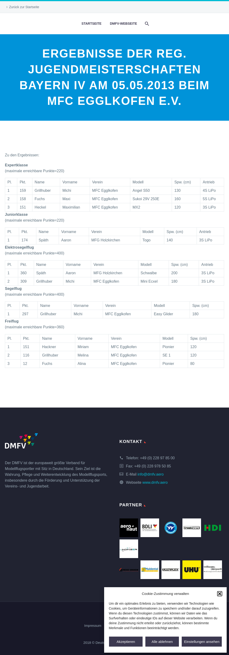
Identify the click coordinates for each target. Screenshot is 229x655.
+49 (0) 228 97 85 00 (157, 458)
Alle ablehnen (162, 642)
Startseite (92, 23)
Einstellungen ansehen (201, 642)
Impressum (92, 626)
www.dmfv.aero (154, 482)
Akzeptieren (125, 642)
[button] (219, 593)
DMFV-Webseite (123, 23)
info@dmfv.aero (150, 474)
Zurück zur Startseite (24, 7)
